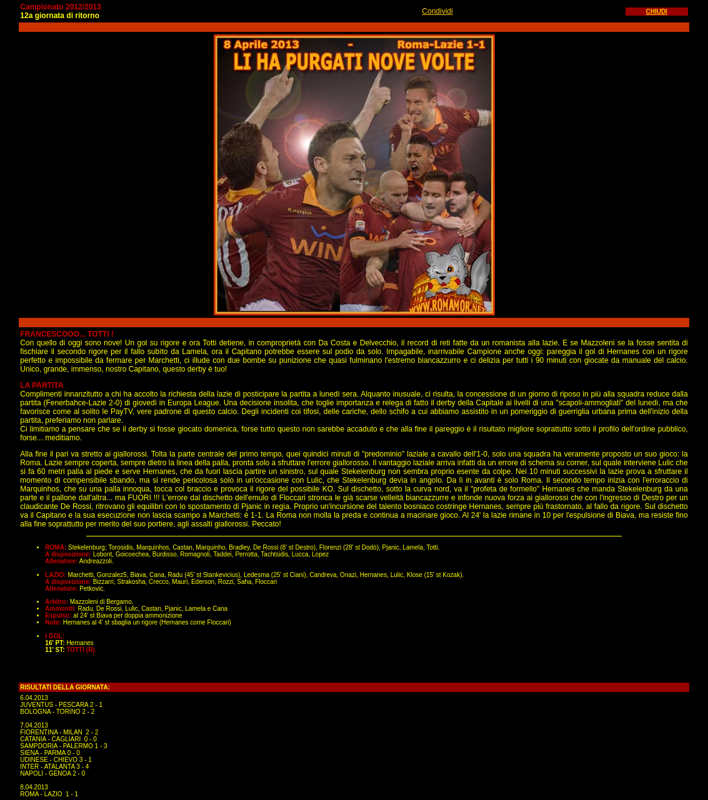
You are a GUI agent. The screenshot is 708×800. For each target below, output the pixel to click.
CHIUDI (656, 11)
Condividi (437, 11)
